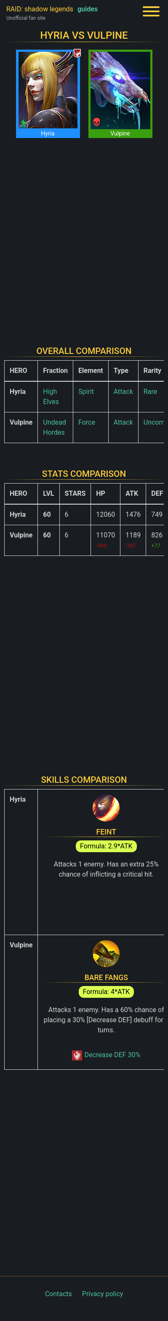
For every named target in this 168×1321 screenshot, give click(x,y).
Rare (150, 392)
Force (86, 422)
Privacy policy (102, 1294)
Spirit (86, 392)
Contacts (58, 1294)
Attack (123, 392)
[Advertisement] (84, 237)
